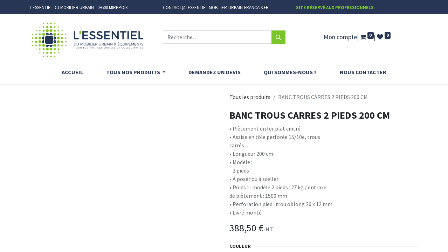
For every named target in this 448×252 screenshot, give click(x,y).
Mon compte (340, 37)
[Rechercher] (278, 37)
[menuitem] (72, 72)
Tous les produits (249, 96)
